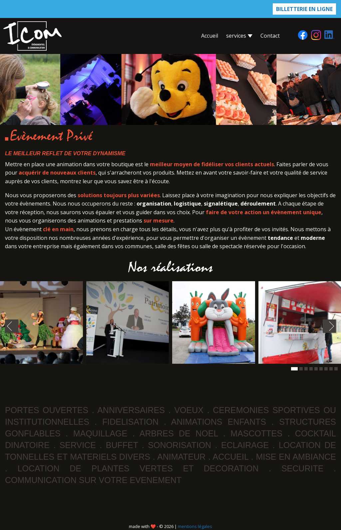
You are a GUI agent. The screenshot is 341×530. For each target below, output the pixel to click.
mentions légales (195, 526)
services (239, 35)
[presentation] (11, 326)
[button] (294, 368)
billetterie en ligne (304, 9)
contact (270, 35)
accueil (209, 35)
